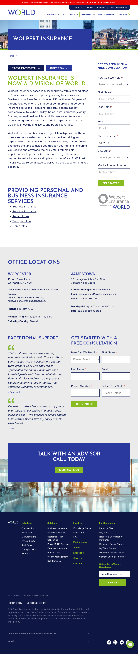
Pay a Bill (104, 532)
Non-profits (19, 226)
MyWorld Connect (108, 548)
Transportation (21, 221)
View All (25, 553)
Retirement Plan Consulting (55, 538)
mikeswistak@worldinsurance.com (94, 294)
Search (124, 14)
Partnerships (106, 14)
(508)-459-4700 (69, 470)
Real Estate (27, 545)
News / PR (78, 532)
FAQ (75, 536)
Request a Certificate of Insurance (111, 538)
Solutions (69, 14)
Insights (87, 14)
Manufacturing (28, 536)
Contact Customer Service (112, 556)
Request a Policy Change (111, 544)
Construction (27, 528)
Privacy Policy (15, 602)
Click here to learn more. (101, 2)
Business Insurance (57, 528)
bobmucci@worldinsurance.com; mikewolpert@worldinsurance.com (27, 297)
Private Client (54, 552)
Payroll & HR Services (58, 544)
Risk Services (54, 561)
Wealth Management (57, 556)
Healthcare (27, 532)
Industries (49, 14)
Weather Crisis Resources (112, 552)
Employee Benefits (56, 532)
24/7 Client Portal (24, 68)
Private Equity (28, 541)
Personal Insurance (24, 211)
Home (11, 56)
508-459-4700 (20, 309)
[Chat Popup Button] (128, 642)
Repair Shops (20, 216)
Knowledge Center (82, 528)
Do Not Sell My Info (36, 602)
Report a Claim (106, 528)
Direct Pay (57, 68)
